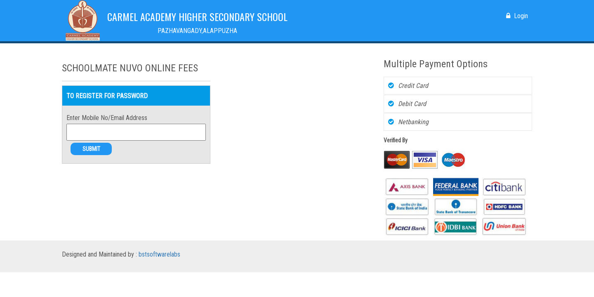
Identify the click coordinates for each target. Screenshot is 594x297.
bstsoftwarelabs (159, 254)
